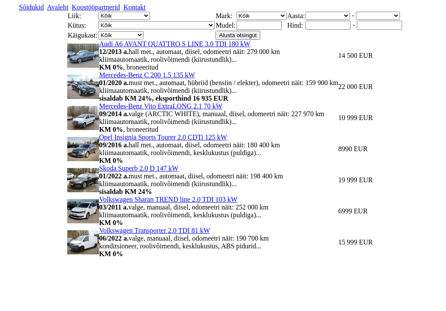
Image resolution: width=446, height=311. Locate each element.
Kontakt (134, 7)
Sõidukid (31, 7)
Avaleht (57, 7)
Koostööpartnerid (96, 7)
